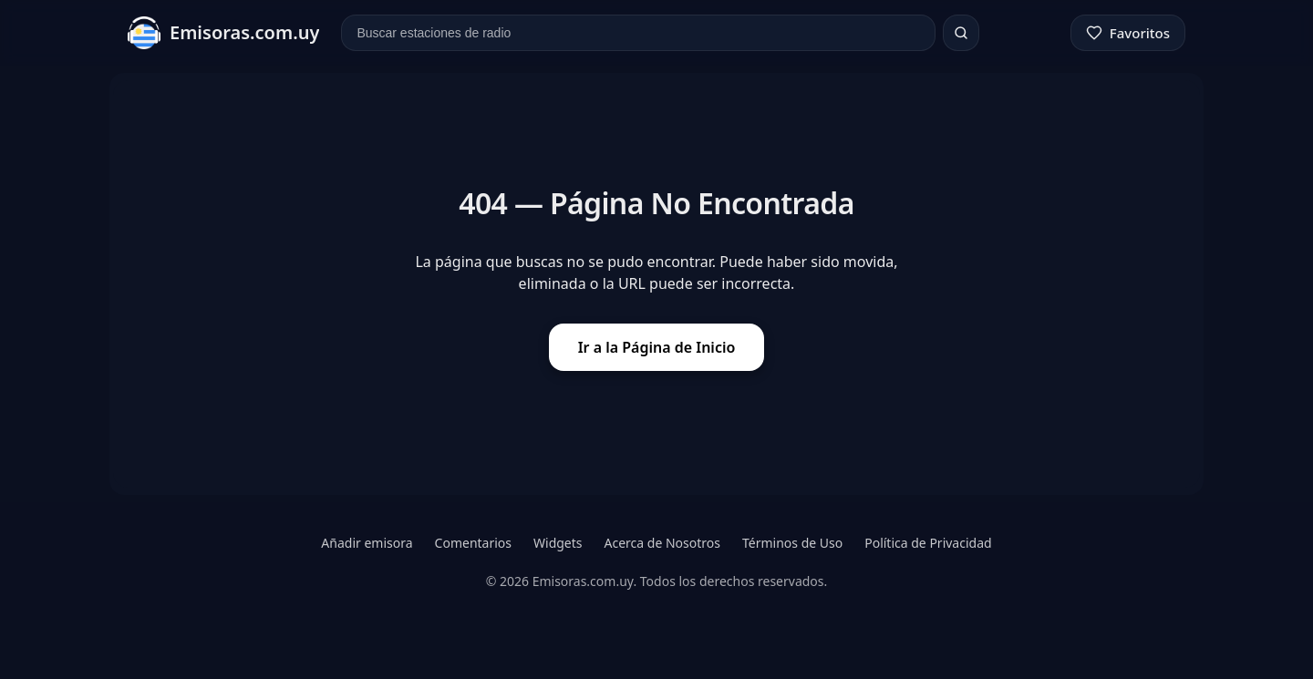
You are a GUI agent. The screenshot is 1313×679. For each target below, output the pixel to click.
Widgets (558, 542)
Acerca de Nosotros (662, 542)
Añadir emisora (366, 542)
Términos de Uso (792, 542)
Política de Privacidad (927, 542)
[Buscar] (961, 33)
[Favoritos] (1127, 33)
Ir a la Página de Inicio (657, 347)
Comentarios (473, 542)
